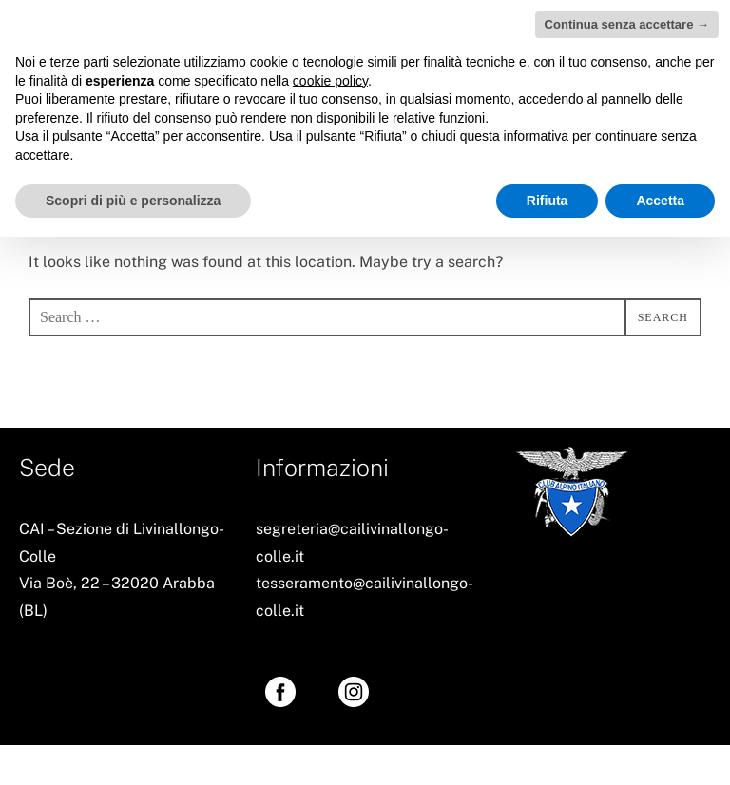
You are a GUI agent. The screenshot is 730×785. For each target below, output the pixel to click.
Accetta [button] (660, 200)
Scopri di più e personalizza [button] (133, 200)
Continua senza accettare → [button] (627, 24)
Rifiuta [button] (547, 200)
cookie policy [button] (330, 80)
